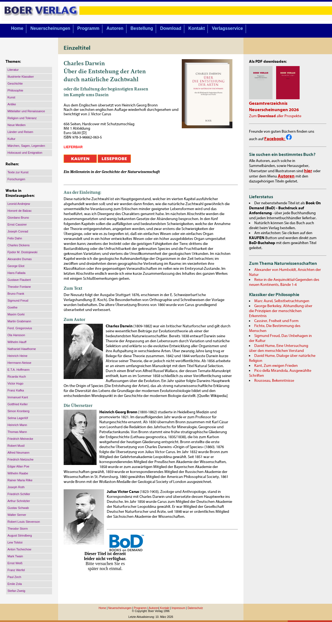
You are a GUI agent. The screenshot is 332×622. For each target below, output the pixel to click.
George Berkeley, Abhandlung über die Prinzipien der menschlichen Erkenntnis (280, 311)
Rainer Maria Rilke (19, 480)
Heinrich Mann (17, 425)
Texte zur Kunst (17, 172)
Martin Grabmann (19, 321)
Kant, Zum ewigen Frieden (276, 366)
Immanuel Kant (17, 397)
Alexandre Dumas (19, 259)
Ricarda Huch (16, 376)
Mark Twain (15, 556)
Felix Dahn (14, 238)
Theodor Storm (17, 528)
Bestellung (142, 28)
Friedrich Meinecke (20, 438)
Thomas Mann (17, 431)
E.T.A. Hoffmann (18, 369)
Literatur (13, 69)
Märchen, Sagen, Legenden (26, 145)
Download (170, 28)
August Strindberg (19, 535)
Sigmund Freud (17, 300)
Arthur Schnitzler (18, 501)
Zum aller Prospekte (275, 116)
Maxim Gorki (16, 314)
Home (17, 28)
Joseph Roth (16, 487)
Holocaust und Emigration (24, 152)
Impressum (178, 608)
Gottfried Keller (17, 404)
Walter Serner (16, 514)
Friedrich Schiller (18, 494)
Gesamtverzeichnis (268, 103)
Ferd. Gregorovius (19, 328)
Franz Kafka (15, 390)
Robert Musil (16, 445)
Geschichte (15, 83)
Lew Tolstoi (14, 542)
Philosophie (15, 90)
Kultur (11, 138)
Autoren (115, 28)
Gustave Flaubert (19, 279)
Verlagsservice (227, 28)
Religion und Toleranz (22, 118)
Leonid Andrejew (18, 203)
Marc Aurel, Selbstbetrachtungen (281, 301)
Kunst (11, 97)
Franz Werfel (16, 570)
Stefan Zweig (16, 590)
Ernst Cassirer (17, 224)
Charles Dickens (18, 245)
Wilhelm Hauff (16, 342)
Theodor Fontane (19, 286)
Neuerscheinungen (50, 28)
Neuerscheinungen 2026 (274, 109)
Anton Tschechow (19, 549)
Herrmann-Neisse (19, 362)
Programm (88, 28)
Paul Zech (14, 577)
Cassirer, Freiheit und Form (276, 321)
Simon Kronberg (18, 411)
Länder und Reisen (20, 132)
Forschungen (16, 179)
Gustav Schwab (18, 507)
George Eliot (15, 266)
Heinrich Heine (17, 355)
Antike (11, 104)
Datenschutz (195, 608)
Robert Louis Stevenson (23, 521)
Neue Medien (16, 125)
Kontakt (196, 28)
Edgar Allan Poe (18, 466)
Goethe (12, 307)
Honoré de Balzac (19, 210)
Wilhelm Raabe (17, 473)
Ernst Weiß (14, 563)
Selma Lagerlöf (17, 418)
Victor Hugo (15, 383)
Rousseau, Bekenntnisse (274, 380)
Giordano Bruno (18, 217)
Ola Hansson (16, 335)
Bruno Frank (15, 293)
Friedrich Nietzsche (20, 459)
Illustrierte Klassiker (20, 76)
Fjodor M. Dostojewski (22, 252)
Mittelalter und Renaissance (26, 111)
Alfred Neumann (18, 452)
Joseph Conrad (17, 231)
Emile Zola (14, 584)
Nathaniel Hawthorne (21, 349)
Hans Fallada (16, 273)
